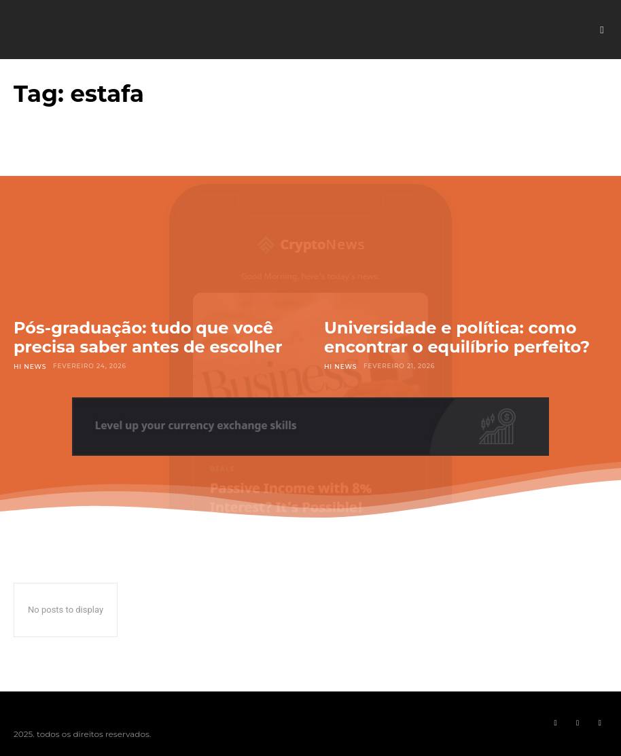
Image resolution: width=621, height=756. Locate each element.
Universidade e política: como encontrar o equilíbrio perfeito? (457, 337)
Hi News (30, 366)
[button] (602, 30)
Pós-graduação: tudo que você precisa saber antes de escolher (148, 337)
